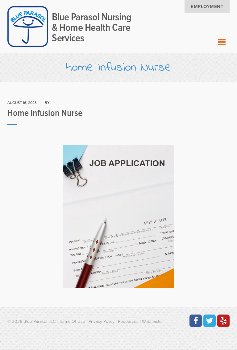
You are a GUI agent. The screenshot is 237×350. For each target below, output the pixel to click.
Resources (128, 321)
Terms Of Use (72, 321)
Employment (207, 6)
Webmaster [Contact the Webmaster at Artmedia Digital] (152, 321)
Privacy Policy (101, 321)
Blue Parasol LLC (39, 321)
